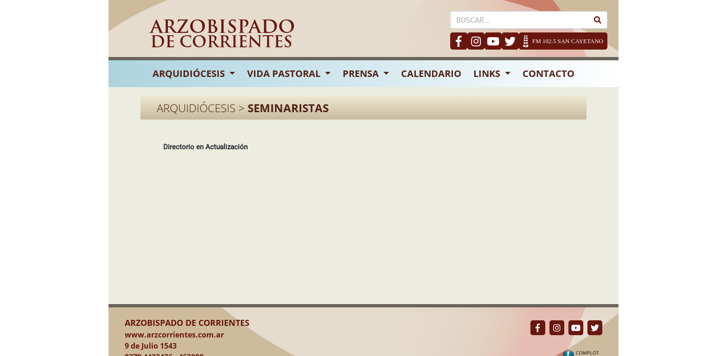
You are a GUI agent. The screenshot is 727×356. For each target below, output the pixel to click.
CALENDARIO (431, 73)
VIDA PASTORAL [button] (285, 73)
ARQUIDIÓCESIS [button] (190, 73)
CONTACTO (548, 73)
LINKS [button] (488, 73)
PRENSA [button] (362, 73)
